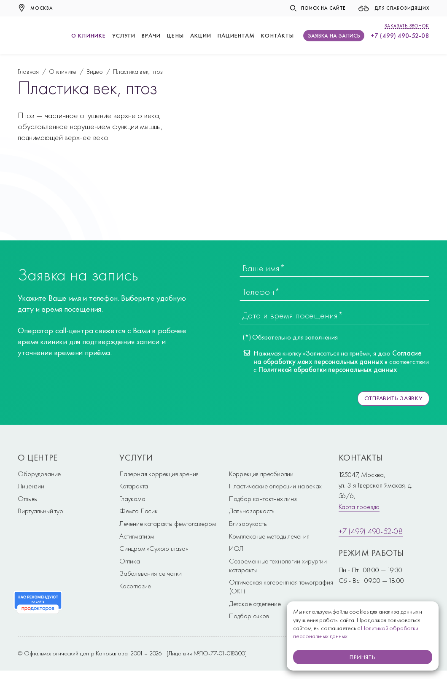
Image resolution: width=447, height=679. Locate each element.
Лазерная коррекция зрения (159, 473)
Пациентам (236, 35)
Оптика (129, 560)
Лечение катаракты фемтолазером (167, 523)
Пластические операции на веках (275, 485)
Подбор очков (249, 615)
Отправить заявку (393, 398)
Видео (94, 71)
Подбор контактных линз (263, 498)
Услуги (123, 35)
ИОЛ (236, 548)
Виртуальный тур (40, 510)
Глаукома (132, 498)
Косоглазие (135, 585)
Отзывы (28, 498)
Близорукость (248, 523)
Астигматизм (136, 535)
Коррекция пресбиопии (261, 473)
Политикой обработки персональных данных (328, 369)
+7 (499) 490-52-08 (400, 36)
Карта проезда (359, 506)
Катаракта (133, 485)
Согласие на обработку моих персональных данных (337, 357)
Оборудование (39, 473)
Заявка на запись (334, 35)
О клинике (88, 35)
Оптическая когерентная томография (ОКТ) (281, 586)
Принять (363, 657)
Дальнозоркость (252, 510)
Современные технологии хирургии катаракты (278, 565)
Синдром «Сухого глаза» (153, 548)
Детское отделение (255, 603)
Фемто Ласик (138, 510)
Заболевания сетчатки (150, 573)
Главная (28, 71)
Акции (200, 35)
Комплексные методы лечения (269, 535)
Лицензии (31, 485)
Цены (175, 35)
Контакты (277, 35)
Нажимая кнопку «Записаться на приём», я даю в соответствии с (340, 361)
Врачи (151, 35)
